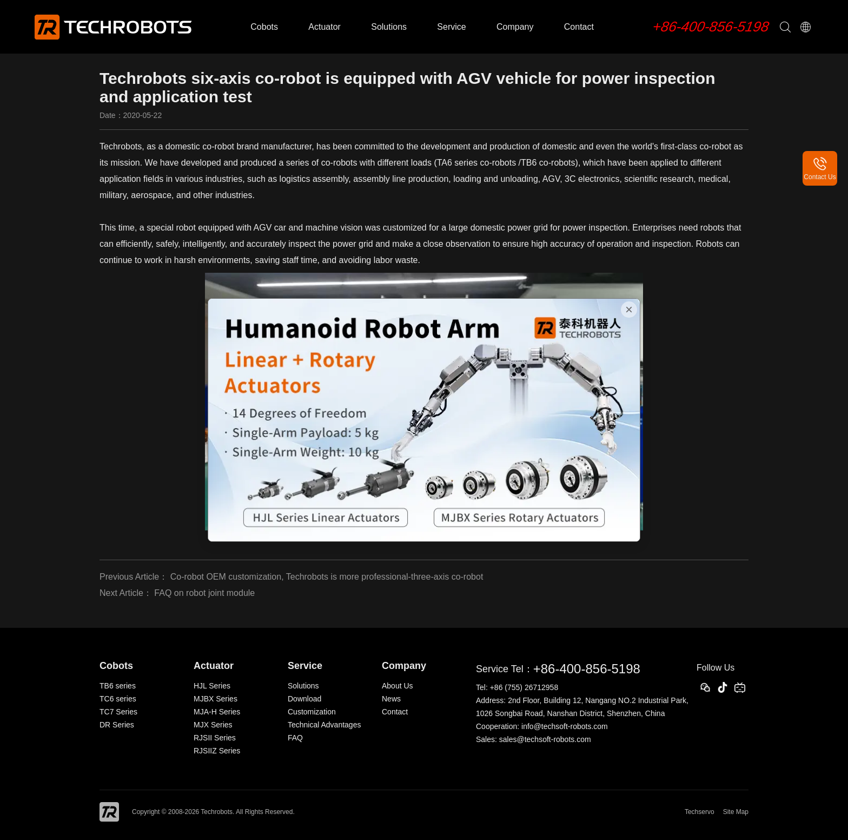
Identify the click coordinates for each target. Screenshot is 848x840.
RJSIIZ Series (217, 750)
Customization (312, 711)
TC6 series (118, 698)
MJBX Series (215, 698)
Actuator (324, 26)
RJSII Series (215, 737)
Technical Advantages (324, 724)
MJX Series (213, 724)
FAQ (295, 737)
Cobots (264, 26)
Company (514, 26)
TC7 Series (118, 711)
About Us (397, 685)
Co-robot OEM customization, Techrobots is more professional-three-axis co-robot (326, 576)
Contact (579, 26)
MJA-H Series (217, 711)
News (391, 698)
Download (304, 698)
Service (451, 26)
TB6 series (118, 685)
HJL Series (212, 685)
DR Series (117, 724)
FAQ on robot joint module (204, 593)
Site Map (735, 812)
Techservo (699, 812)
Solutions (389, 26)
